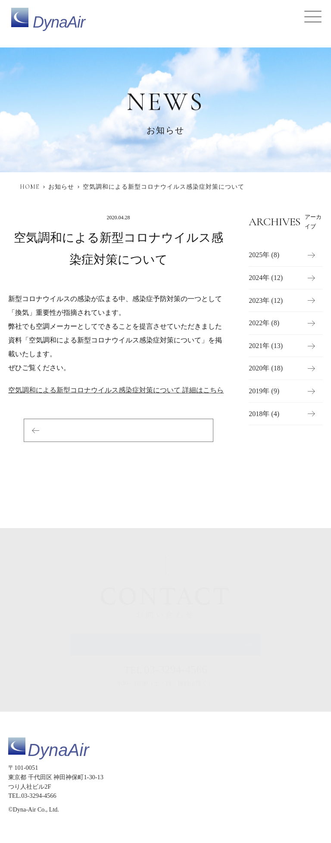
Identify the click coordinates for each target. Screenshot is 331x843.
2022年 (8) (264, 323)
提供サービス (268, 776)
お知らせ (61, 186)
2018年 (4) (264, 413)
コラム (215, 794)
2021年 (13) (266, 345)
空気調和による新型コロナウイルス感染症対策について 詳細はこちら (116, 390)
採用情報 (246, 794)
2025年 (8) (264, 255)
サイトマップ (191, 812)
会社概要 (279, 794)
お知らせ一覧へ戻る (118, 430)
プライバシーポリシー (247, 812)
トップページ (191, 776)
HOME (30, 186)
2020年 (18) (266, 368)
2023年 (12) (266, 300)
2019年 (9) (264, 391)
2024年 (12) (266, 277)
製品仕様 (230, 776)
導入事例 (307, 776)
